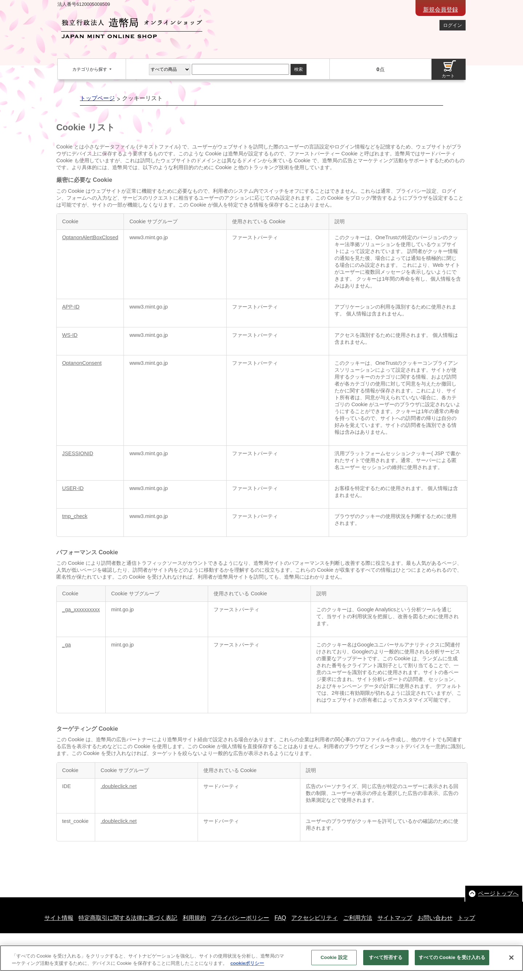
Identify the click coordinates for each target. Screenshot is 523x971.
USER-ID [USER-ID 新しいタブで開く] (73, 488)
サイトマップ (394, 918)
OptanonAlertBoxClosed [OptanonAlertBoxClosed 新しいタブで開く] (90, 237)
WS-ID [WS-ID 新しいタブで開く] (69, 335)
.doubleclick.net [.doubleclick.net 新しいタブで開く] (119, 786)
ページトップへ (498, 893)
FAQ (280, 918)
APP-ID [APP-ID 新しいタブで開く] (71, 307)
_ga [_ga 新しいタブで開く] (66, 645)
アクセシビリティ (314, 918)
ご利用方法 (357, 918)
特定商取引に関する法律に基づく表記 (127, 918)
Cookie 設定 (334, 961)
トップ (466, 918)
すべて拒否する (385, 961)
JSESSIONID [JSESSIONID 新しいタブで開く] (77, 453)
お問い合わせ (435, 918)
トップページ (97, 98)
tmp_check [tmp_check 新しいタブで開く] (75, 516)
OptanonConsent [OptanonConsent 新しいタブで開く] (82, 363)
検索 (298, 69)
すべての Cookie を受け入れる (452, 961)
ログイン (452, 25)
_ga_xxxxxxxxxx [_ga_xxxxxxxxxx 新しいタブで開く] (81, 609)
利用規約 (194, 918)
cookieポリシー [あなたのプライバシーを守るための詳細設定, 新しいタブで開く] (247, 967)
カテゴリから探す (90, 69)
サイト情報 (58, 918)
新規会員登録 (440, 10)
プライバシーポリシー (240, 918)
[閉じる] (511, 962)
